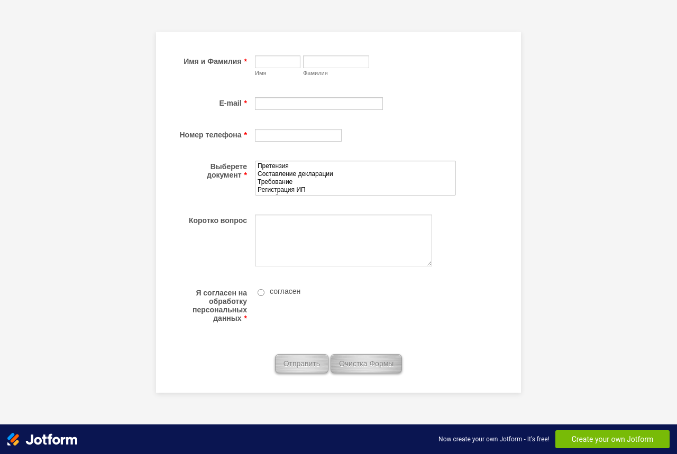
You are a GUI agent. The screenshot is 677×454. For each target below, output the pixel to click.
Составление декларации (355, 174)
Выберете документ (227, 170)
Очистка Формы (366, 363)
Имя (260, 73)
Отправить (301, 363)
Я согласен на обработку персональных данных (220, 305)
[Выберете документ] (355, 178)
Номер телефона (213, 135)
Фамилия (315, 73)
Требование (355, 182)
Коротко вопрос (218, 220)
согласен (285, 291)
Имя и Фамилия (215, 61)
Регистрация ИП (355, 190)
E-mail (233, 103)
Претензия (355, 166)
